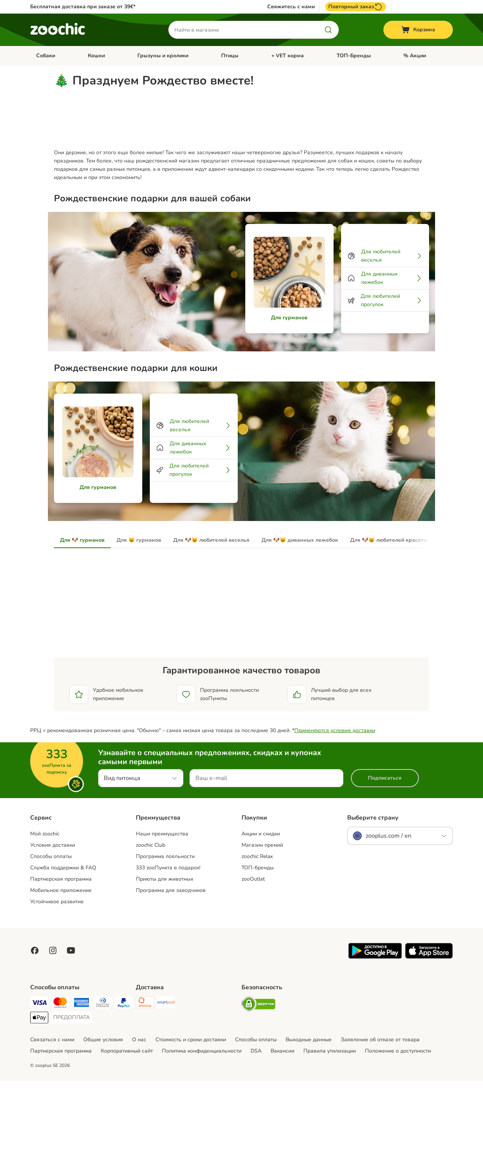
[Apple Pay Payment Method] (39, 1095)
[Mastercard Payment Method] (60, 1080)
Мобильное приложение (61, 966)
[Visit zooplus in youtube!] (70, 1026)
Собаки (45, 55)
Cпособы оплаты (256, 1115)
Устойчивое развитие (57, 977)
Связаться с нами (52, 1115)
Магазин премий (262, 921)
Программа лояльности (165, 932)
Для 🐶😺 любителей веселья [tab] (211, 616)
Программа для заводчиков (171, 966)
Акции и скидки (261, 909)
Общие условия (103, 1115)
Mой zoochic (44, 909)
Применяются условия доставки (334, 806)
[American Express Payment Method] (81, 1080)
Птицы (229, 55)
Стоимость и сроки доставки (190, 1115)
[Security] (258, 1081)
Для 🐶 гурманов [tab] (82, 616)
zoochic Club (150, 921)
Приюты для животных (164, 955)
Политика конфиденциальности (202, 1127)
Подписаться (384, 854)
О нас (139, 1115)
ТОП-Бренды (354, 55)
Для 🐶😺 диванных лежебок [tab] (299, 616)
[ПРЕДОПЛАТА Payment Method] (71, 1094)
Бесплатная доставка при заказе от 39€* (82, 6)
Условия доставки (52, 921)
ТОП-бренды (258, 943)
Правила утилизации (329, 1127)
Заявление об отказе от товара (380, 1115)
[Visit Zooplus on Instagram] (52, 1026)
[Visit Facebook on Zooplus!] (34, 1026)
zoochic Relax (257, 932)
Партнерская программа (61, 955)
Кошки (96, 55)
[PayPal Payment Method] (124, 1080)
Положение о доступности (398, 1127)
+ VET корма (287, 55)
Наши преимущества (162, 909)
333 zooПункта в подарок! (168, 943)
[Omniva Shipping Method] (145, 1080)
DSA (256, 1127)
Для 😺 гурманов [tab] (139, 616)
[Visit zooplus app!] (375, 1033)
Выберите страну (372, 894)
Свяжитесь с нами (291, 6)
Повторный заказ (355, 6)
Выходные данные (309, 1115)
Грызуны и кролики (162, 55)
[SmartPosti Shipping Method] (166, 1080)
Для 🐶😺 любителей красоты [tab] (389, 616)
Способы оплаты (51, 932)
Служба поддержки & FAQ (63, 943)
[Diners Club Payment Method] (103, 1080)
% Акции (414, 55)
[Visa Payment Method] (39, 1080)
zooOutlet (253, 955)
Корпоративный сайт (127, 1127)
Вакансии (282, 1127)
